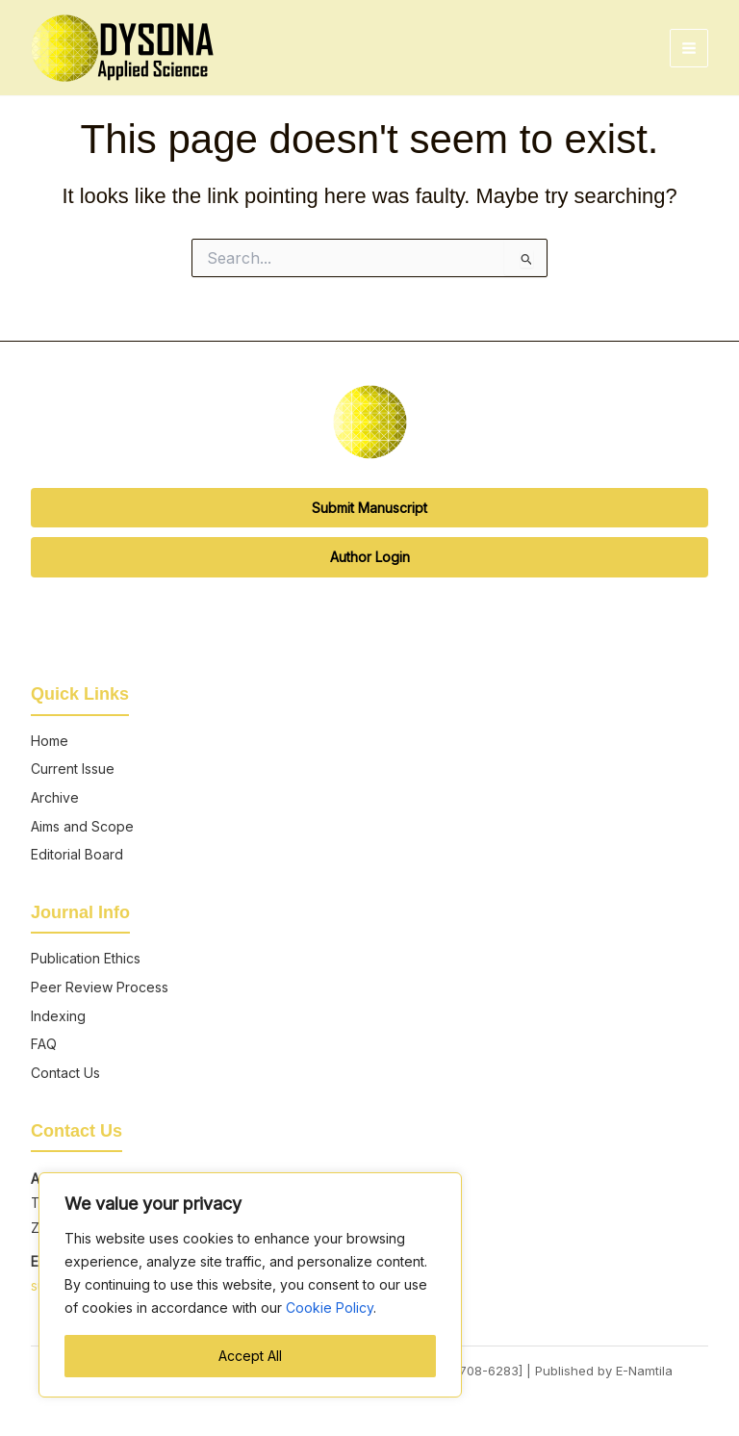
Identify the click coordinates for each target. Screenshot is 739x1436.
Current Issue (73, 768)
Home (49, 740)
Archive (55, 797)
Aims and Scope (82, 826)
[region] (250, 1285)
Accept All (250, 1355)
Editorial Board (77, 854)
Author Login (370, 557)
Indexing (58, 1016)
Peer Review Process (99, 987)
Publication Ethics (85, 958)
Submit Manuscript (369, 508)
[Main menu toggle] (689, 48)
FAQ (44, 1044)
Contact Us (65, 1072)
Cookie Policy (329, 1307)
